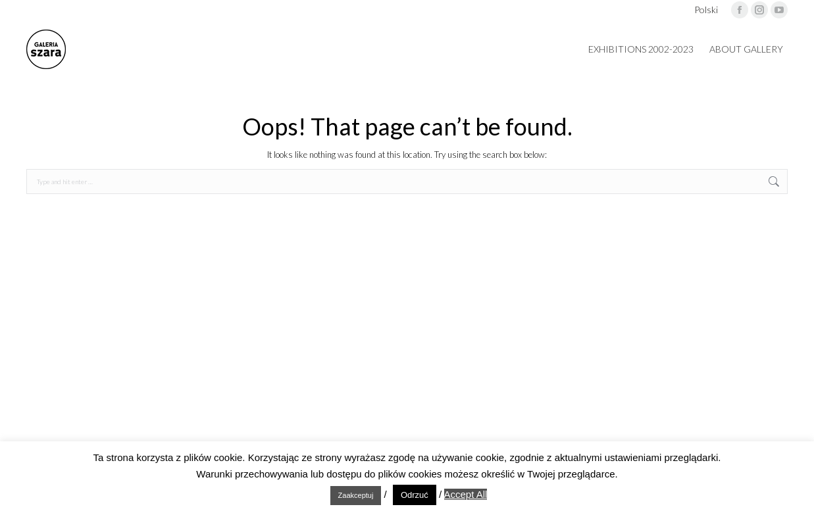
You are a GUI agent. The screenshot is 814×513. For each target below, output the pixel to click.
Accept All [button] (466, 494)
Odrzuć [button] (414, 495)
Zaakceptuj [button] (356, 495)
